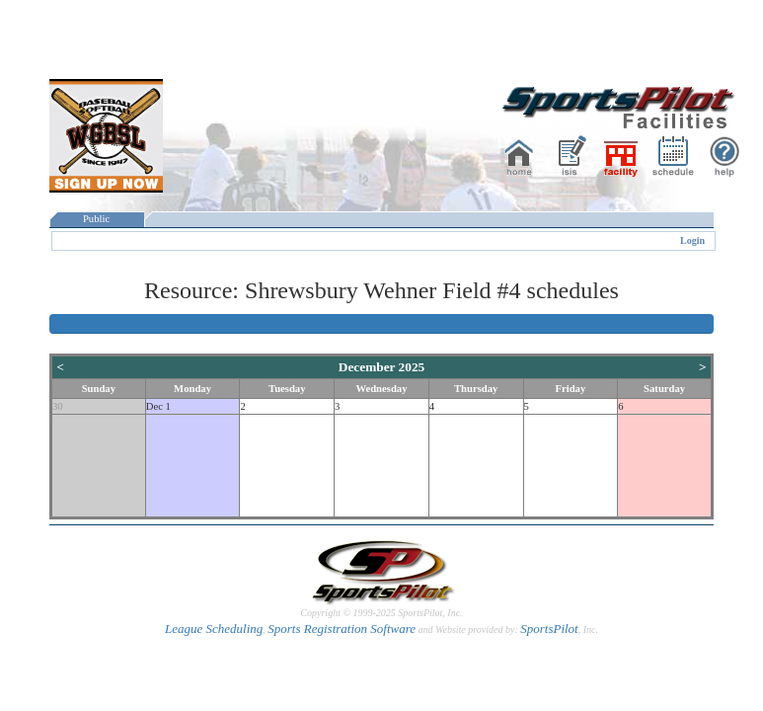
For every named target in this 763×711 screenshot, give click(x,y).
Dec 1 (158, 406)
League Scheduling (214, 628)
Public (96, 218)
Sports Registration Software (341, 628)
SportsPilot (549, 628)
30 (57, 406)
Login (692, 240)
